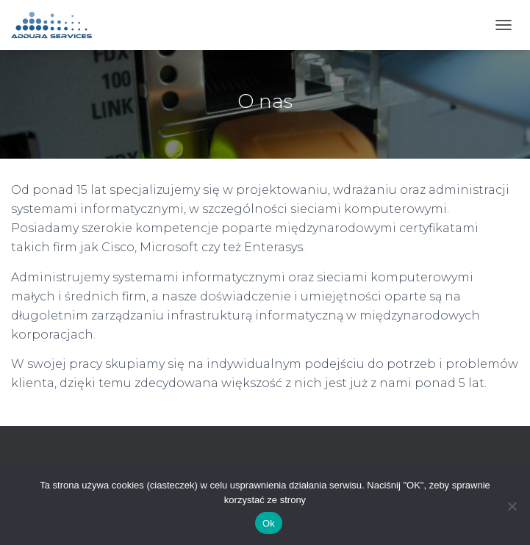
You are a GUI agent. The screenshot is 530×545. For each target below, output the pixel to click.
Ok (268, 523)
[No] (511, 506)
